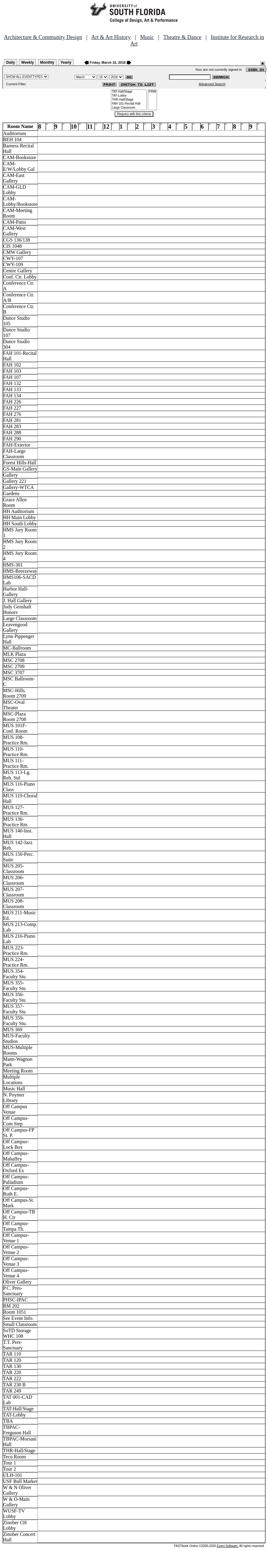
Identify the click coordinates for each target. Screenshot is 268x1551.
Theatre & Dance (182, 37)
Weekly (27, 62)
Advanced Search (212, 84)
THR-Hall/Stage (128, 100)
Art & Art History (111, 37)
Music (147, 37)
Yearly (66, 62)
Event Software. (227, 1546)
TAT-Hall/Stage (128, 92)
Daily (10, 62)
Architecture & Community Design (43, 37)
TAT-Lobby (128, 96)
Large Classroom (128, 108)
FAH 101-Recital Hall (128, 104)
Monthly (47, 62)
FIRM (152, 92)
